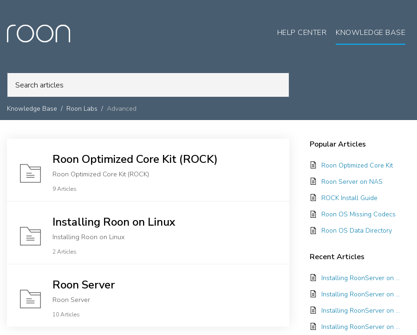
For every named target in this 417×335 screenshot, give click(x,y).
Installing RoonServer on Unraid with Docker (361, 310)
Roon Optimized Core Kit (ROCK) (135, 159)
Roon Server (83, 285)
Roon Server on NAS (352, 181)
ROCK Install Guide (349, 198)
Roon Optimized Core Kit (357, 165)
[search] (148, 85)
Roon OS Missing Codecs (358, 214)
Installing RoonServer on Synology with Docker (361, 326)
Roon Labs (82, 108)
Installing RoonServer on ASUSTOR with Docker (361, 278)
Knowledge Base (32, 108)
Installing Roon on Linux (113, 222)
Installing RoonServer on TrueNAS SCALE (361, 294)
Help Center (302, 32)
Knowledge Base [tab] (370, 32)
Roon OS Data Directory (356, 230)
